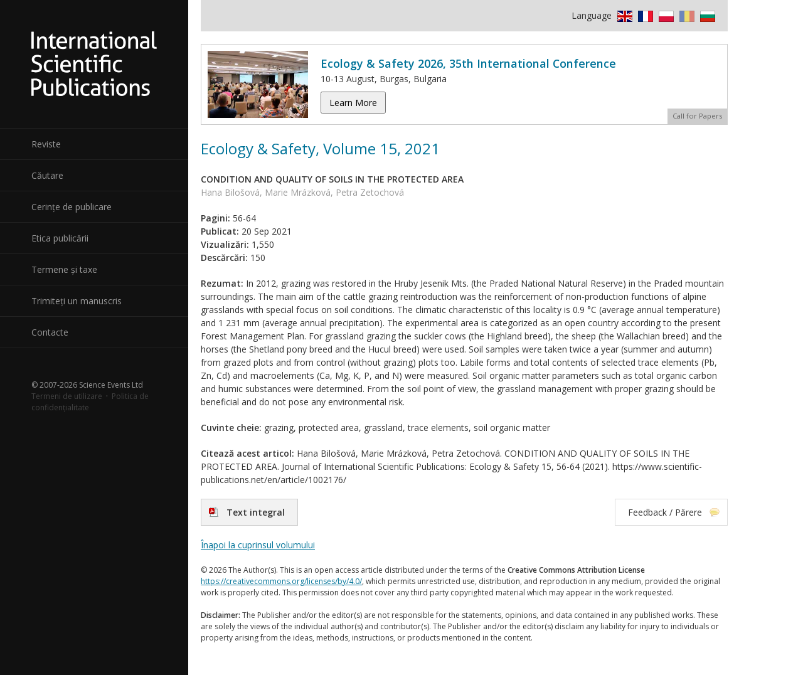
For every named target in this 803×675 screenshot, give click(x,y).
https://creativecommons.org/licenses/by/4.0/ (281, 581)
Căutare (47, 175)
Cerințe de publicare (71, 207)
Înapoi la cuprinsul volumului (258, 545)
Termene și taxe (64, 269)
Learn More (353, 103)
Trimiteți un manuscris (76, 301)
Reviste (46, 144)
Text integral (255, 512)
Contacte (49, 332)
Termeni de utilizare (66, 396)
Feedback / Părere (665, 512)
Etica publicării (59, 238)
